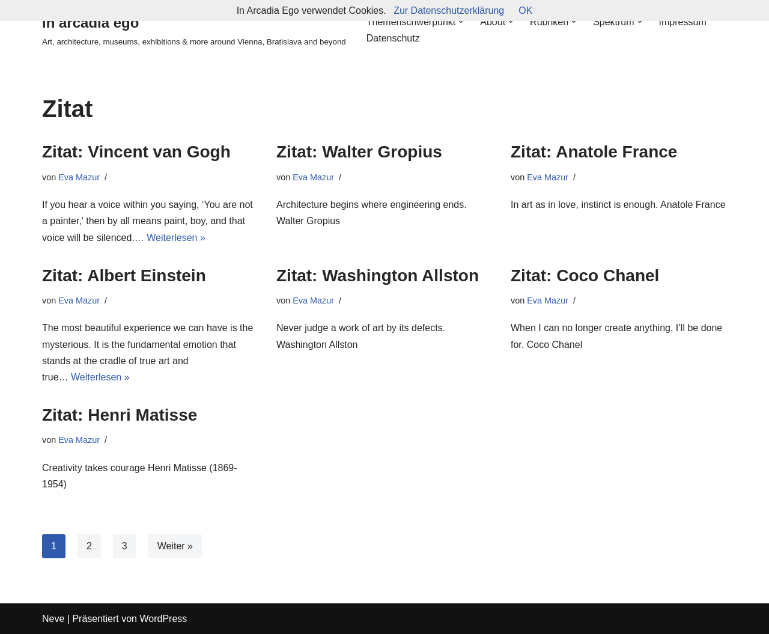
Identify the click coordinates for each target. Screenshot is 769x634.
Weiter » (175, 546)
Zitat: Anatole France (594, 151)
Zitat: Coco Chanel (585, 275)
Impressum (683, 22)
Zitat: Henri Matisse (119, 415)
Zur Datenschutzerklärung (449, 10)
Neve (53, 619)
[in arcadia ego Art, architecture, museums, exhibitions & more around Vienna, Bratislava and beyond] (194, 30)
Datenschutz (393, 38)
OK (525, 10)
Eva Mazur (79, 177)
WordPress (163, 619)
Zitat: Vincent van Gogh (136, 151)
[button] (460, 21)
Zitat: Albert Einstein (124, 275)
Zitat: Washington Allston (377, 275)
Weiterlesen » (176, 238)
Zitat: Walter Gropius (359, 151)
